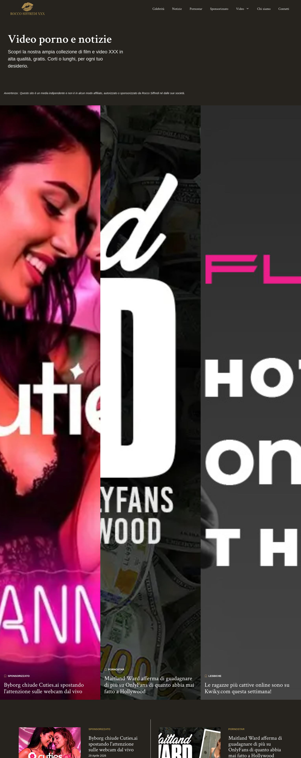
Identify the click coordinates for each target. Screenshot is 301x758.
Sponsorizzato (219, 9)
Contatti (283, 9)
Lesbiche (215, 658)
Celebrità (158, 9)
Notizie (177, 9)
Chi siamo (264, 9)
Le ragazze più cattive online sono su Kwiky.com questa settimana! (247, 671)
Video (244, 9)
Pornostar (196, 9)
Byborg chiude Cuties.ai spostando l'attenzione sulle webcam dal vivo (44, 671)
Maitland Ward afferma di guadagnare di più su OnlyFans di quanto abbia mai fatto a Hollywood (149, 668)
